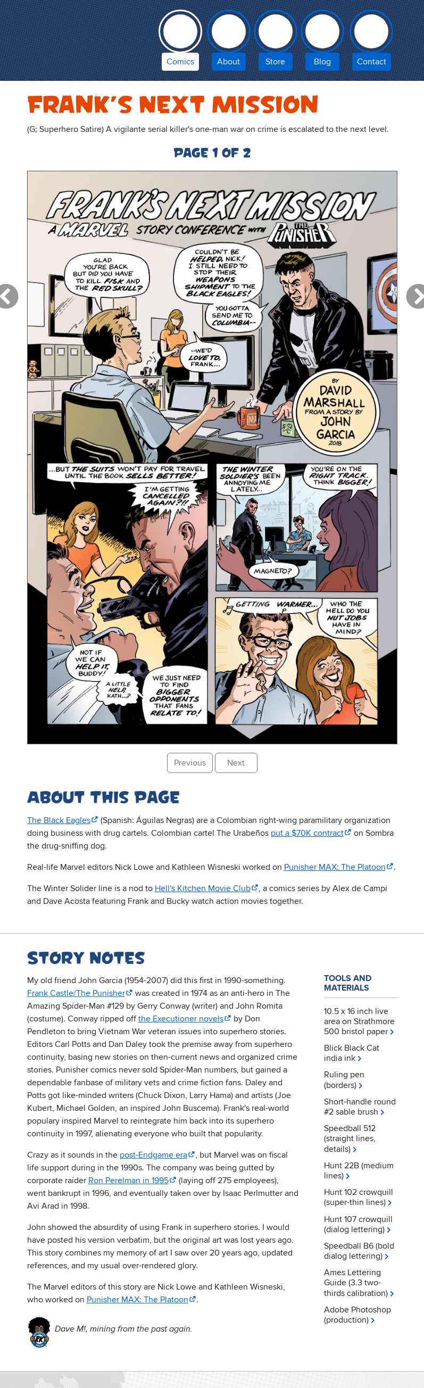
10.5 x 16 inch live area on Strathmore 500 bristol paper (359, 1021)
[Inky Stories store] (276, 42)
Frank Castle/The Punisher (76, 993)
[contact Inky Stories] (371, 42)
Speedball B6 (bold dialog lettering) (359, 1251)
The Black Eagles (58, 820)
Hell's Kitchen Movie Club (203, 888)
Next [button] (236, 763)
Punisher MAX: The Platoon (335, 867)
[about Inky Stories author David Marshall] (229, 42)
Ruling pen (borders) (344, 1079)
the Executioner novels (180, 1018)
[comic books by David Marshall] (180, 42)
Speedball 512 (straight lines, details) (350, 1138)
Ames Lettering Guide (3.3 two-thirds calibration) (356, 1282)
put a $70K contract (307, 833)
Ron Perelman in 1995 (128, 1180)
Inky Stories (87, 38)
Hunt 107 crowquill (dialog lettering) (358, 1224)
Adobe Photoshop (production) (357, 1314)
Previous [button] (190, 763)
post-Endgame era (153, 1155)
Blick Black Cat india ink (351, 1053)
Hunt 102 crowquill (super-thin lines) (358, 1197)
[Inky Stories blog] (322, 42)
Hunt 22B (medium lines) (359, 1170)
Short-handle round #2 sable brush (360, 1106)
